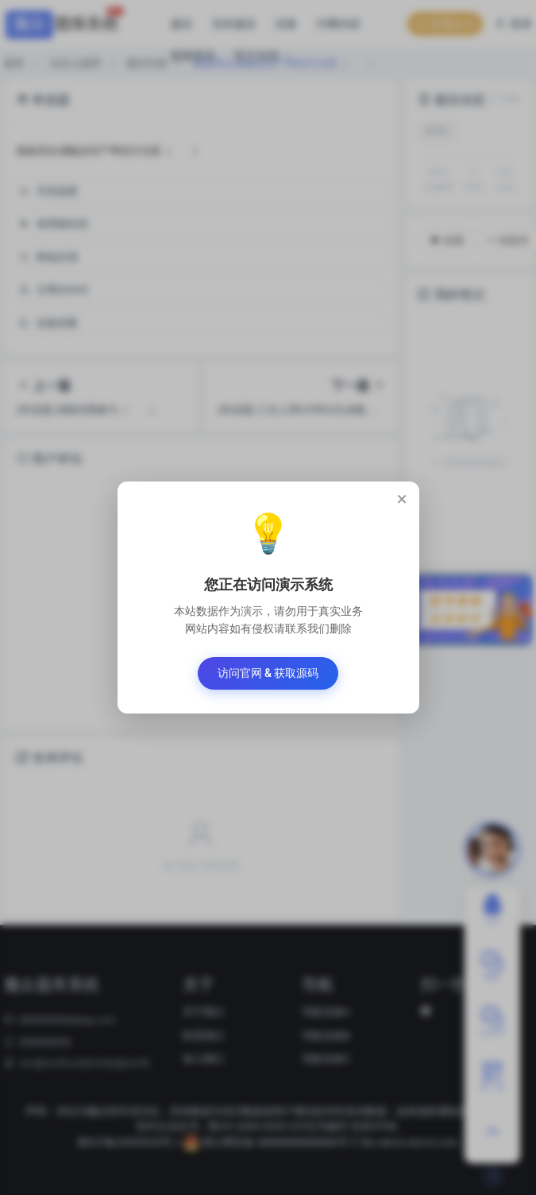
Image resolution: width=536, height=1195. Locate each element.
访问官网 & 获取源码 (268, 673)
